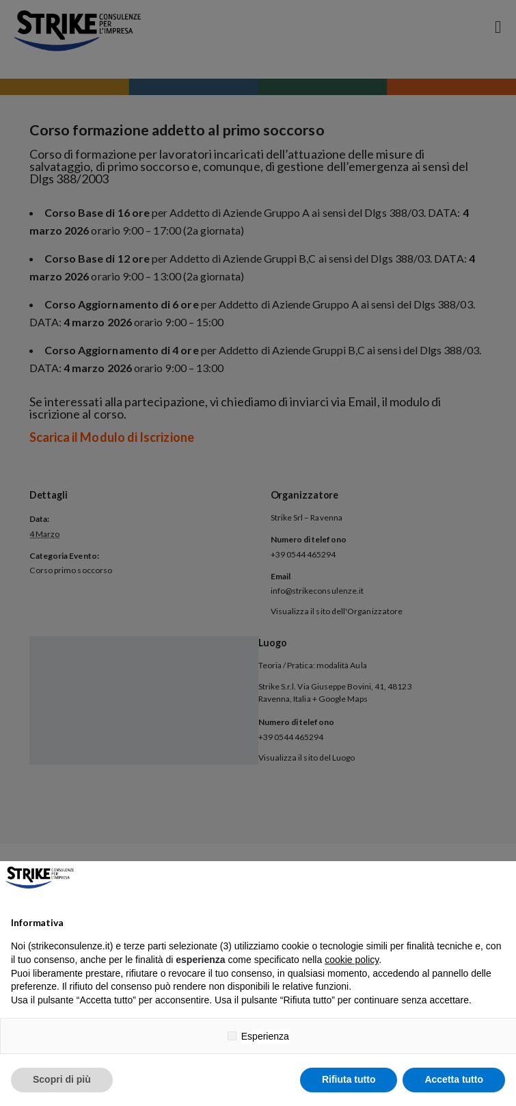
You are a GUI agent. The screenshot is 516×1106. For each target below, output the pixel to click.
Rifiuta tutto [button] (349, 1079)
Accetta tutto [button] (453, 1079)
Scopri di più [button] (62, 1079)
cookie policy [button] (352, 959)
